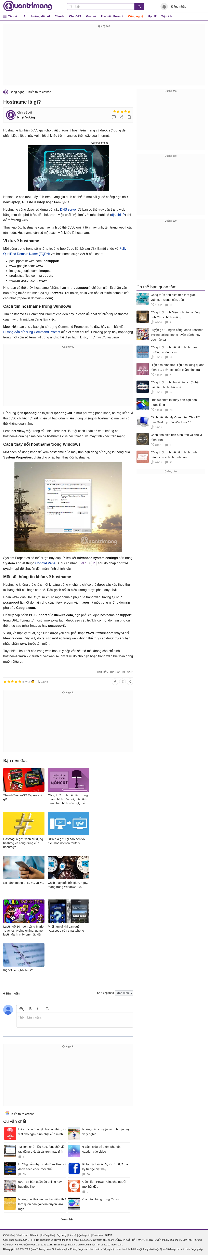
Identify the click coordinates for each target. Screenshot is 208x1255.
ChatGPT (75, 16)
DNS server (68, 209)
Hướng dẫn (47, 1235)
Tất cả (12, 16)
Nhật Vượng (26, 117)
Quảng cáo (84, 1235)
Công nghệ (135, 16)
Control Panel (45, 563)
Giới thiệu (8, 1235)
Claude (59, 16)
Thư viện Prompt (112, 16)
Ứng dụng (61, 1235)
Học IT (152, 16)
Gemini (91, 16)
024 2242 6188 (44, 1244)
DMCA (108, 1235)
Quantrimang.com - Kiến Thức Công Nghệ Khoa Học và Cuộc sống (27, 6)
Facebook (97, 1235)
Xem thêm (68, 1219)
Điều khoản (22, 1235)
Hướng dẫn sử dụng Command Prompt (31, 332)
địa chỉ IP (118, 215)
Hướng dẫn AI (40, 16)
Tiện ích (166, 16)
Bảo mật (34, 1235)
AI (25, 16)
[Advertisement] (104, 56)
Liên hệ (72, 1235)
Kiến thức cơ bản (39, 92)
